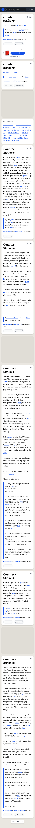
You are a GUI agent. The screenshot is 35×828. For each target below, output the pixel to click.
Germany (23, 186)
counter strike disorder (11, 141)
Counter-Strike (7, 232)
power (17, 723)
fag (15, 445)
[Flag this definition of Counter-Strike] (30, 148)
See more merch (15, 56)
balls (15, 165)
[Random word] (24, 9)
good (28, 585)
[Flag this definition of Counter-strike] (30, 658)
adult (7, 305)
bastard (12, 207)
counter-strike (7, 40)
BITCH (7, 505)
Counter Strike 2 (13, 133)
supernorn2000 (18, 325)
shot (7, 199)
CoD (14, 696)
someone (9, 318)
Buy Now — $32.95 (17, 53)
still (14, 33)
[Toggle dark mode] (28, 9)
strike (7, 35)
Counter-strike (7, 810)
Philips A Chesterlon (19, 810)
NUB (21, 502)
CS (22, 694)
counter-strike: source (20, 127)
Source (14, 72)
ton (11, 227)
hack (23, 507)
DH (14, 40)
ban (4, 279)
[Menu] (32, 9)
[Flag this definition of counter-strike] (30, 17)
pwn (14, 77)
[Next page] (22, 821)
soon (8, 608)
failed (17, 25)
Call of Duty (7, 72)
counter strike (8, 125)
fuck (18, 796)
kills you (15, 318)
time (19, 403)
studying (22, 30)
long (4, 292)
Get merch (19, 44)
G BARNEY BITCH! (18, 232)
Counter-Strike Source (11, 130)
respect (13, 266)
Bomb (5, 382)
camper (6, 445)
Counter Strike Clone (20, 138)
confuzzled (17, 618)
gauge (28, 725)
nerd (18, 526)
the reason (7, 25)
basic (13, 593)
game (18, 157)
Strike (28, 318)
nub (13, 486)
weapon (9, 725)
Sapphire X (17, 562)
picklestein (17, 81)
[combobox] (15, 9)
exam (24, 25)
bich (10, 77)
